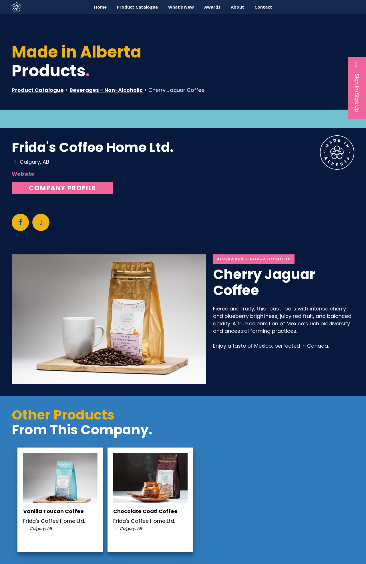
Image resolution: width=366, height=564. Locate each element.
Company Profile (62, 188)
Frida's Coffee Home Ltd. (93, 147)
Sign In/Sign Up (357, 86)
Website (23, 173)
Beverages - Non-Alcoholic (106, 90)
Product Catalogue (38, 90)
